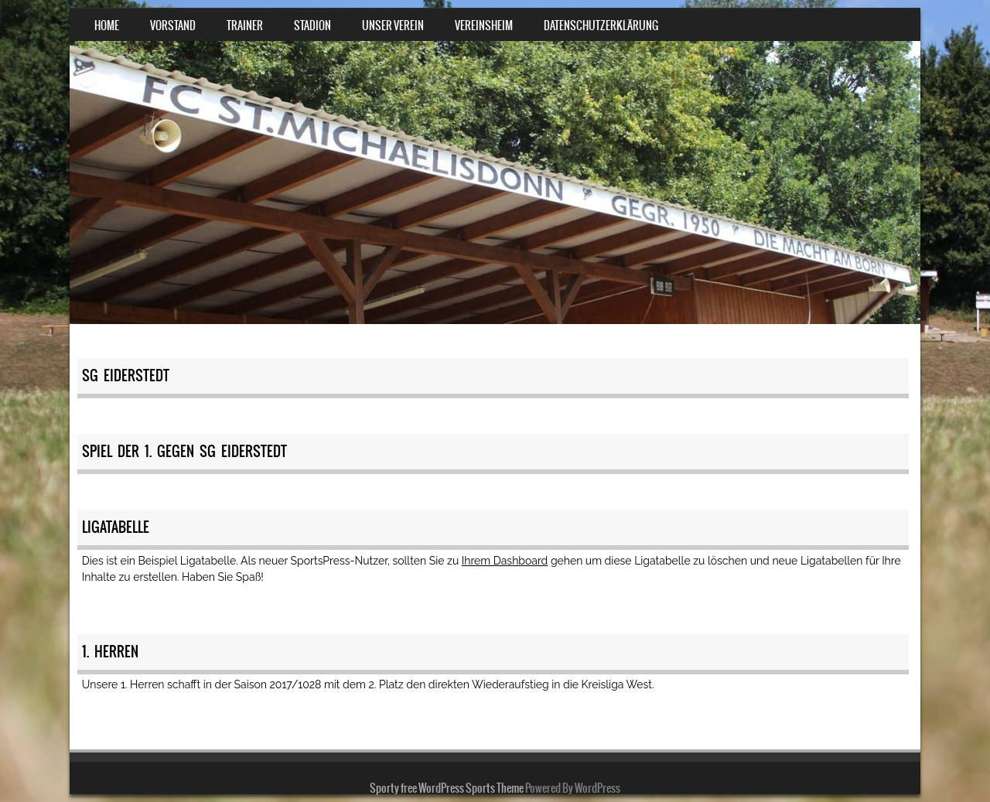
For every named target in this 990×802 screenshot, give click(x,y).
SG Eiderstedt (125, 375)
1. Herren (110, 651)
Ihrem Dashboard (505, 561)
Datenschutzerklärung (601, 25)
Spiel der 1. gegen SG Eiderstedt (184, 451)
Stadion (312, 25)
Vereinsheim (484, 25)
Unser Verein (393, 25)
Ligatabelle (115, 527)
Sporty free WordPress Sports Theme (447, 788)
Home (106, 25)
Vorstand (173, 25)
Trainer (245, 25)
